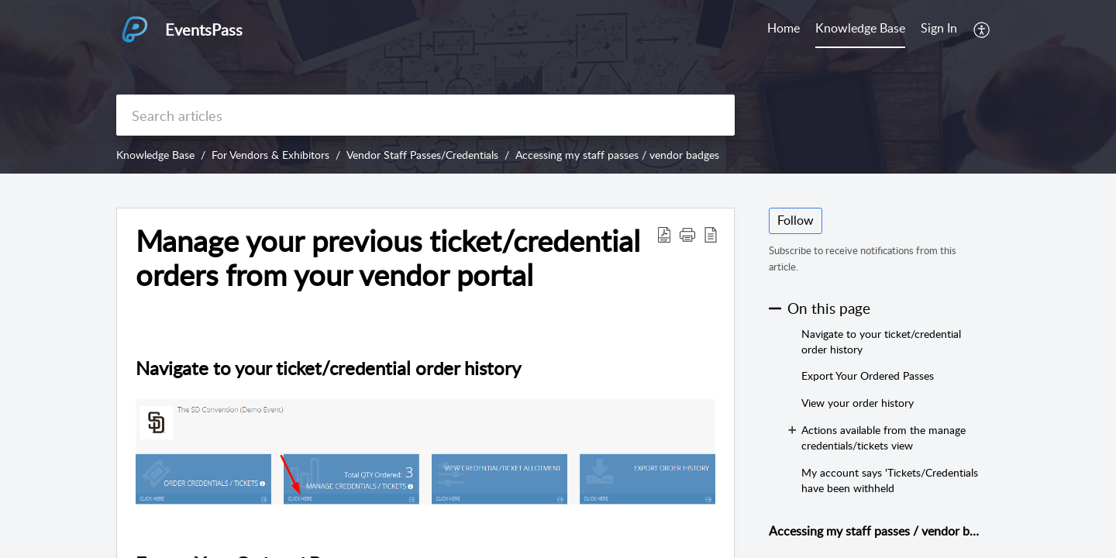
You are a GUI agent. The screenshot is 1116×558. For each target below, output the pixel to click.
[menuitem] (783, 29)
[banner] (558, 87)
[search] (425, 115)
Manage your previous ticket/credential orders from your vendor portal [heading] (388, 258)
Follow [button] (795, 220)
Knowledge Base (860, 27)
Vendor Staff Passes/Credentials (422, 154)
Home (783, 27)
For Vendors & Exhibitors (270, 154)
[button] (982, 29)
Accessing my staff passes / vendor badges (617, 154)
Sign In (939, 27)
